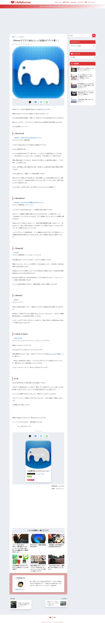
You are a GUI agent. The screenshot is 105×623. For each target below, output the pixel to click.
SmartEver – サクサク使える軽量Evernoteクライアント (29, 202)
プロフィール (58, 2)
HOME (52, 618)
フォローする (40, 474)
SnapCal (16, 252)
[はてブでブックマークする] (41, 102)
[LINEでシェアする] (47, 102)
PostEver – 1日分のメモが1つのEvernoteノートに (28, 138)
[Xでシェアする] (30, 102)
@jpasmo (45, 109)
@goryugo (51, 354)
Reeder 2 (16, 300)
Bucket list (73, 2)
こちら (62, 354)
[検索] (94, 35)
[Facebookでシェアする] (35, 102)
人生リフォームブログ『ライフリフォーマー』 (53, 6)
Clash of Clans (18, 338)
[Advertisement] (52, 21)
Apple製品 (61, 486)
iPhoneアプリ (60, 489)
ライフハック (91, 2)
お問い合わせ (66, 2)
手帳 (86, 2)
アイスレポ (80, 2)
